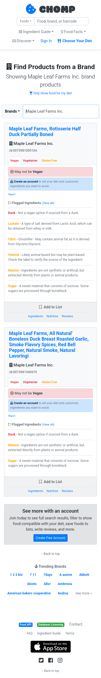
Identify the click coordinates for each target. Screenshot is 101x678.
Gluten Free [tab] (49, 160)
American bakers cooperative (29, 593)
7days (47, 575)
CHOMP (57, 10)
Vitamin (13, 255)
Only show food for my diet (50, 93)
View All (48, 203)
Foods (24, 21)
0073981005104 (23, 150)
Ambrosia (65, 584)
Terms (69, 633)
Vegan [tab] (14, 160)
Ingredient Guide (49, 633)
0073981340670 (23, 372)
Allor (47, 584)
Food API (26, 624)
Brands (11, 111)
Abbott (84, 575)
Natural (13, 270)
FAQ (30, 633)
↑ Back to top (50, 554)
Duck (11, 213)
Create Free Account (50, 538)
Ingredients (35, 316)
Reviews (67, 316)
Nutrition (52, 316)
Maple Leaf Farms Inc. (31, 143)
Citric (12, 239)
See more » (83, 593)
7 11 (33, 575)
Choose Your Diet (75, 41)
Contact (75, 624)
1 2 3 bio (16, 575)
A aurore (66, 575)
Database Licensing (51, 624)
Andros (63, 593)
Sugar (12, 286)
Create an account (26, 181)
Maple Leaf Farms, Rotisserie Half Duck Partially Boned (45, 131)
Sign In (46, 41)
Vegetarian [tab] (30, 160)
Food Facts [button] (72, 32)
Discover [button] (22, 41)
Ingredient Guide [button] (34, 32)
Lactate (13, 224)
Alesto (31, 584)
